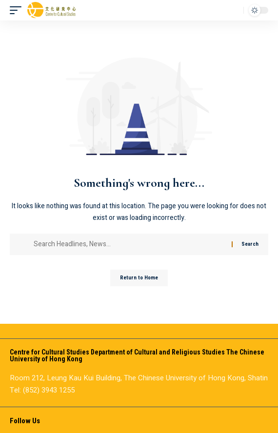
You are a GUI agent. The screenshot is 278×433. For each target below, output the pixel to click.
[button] (18, 10)
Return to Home (139, 278)
